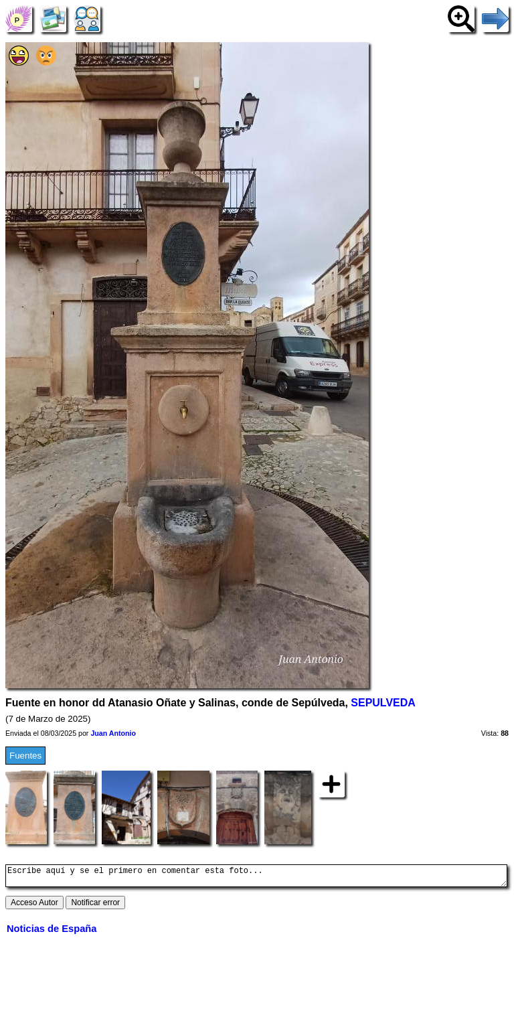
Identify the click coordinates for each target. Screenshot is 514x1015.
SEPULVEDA (383, 702)
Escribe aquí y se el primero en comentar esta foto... (256, 877)
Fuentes (25, 756)
